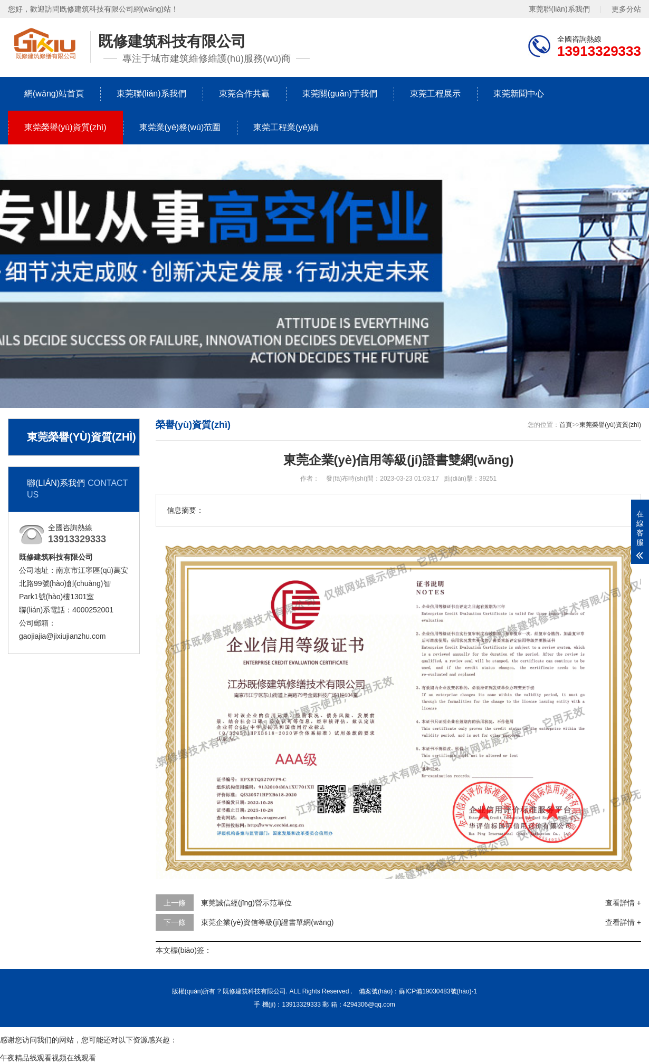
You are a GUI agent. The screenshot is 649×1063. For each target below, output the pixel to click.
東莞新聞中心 (518, 93)
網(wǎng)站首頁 (54, 93)
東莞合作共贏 (244, 93)
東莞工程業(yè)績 (286, 127)
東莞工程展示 (435, 93)
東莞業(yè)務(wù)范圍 (180, 127)
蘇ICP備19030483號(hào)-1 (438, 991)
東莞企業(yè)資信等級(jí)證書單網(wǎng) (267, 922)
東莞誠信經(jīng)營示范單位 (246, 903)
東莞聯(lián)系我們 (559, 9)
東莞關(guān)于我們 (339, 93)
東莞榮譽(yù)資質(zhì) (65, 127)
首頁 (565, 424)
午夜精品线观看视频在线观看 (48, 1058)
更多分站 (626, 9)
